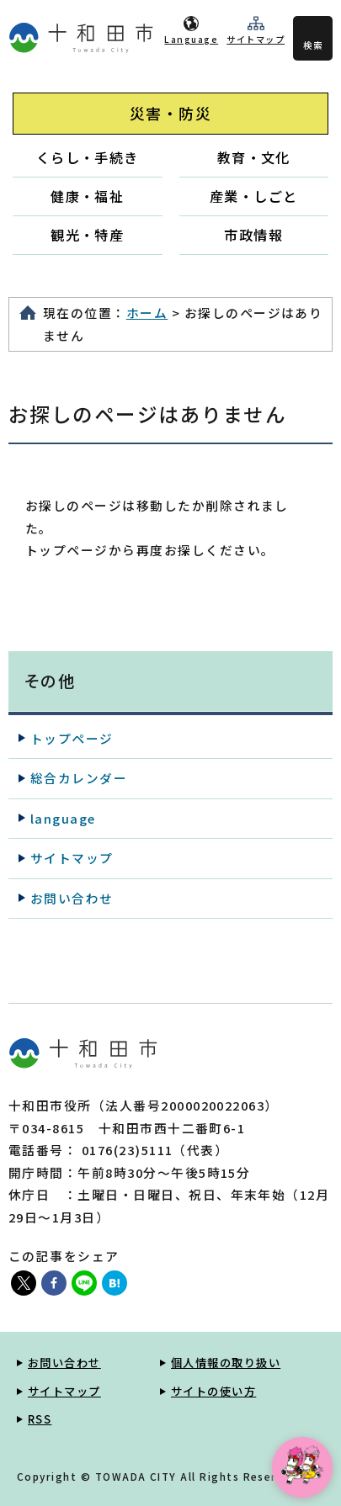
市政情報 (253, 235)
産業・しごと (254, 196)
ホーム (147, 312)
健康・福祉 (87, 196)
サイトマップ (255, 39)
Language (191, 39)
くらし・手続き (87, 157)
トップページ (72, 738)
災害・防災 (170, 113)
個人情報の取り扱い (225, 1363)
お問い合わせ (72, 898)
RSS (39, 1419)
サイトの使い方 (213, 1391)
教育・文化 (253, 157)
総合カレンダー (78, 778)
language (63, 818)
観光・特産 (87, 235)
